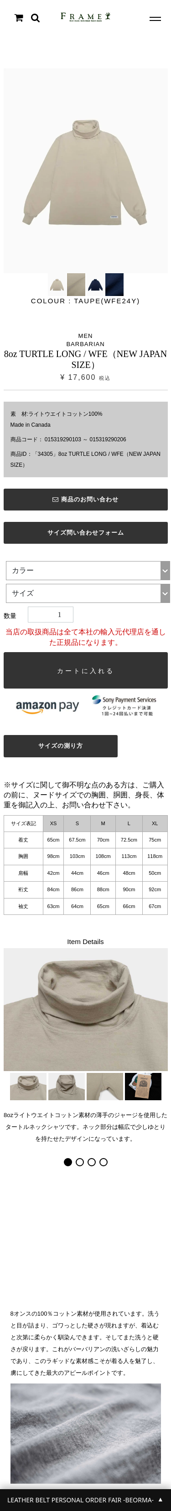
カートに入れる (85, 670)
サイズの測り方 (60, 745)
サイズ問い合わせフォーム (85, 532)
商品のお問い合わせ (85, 499)
